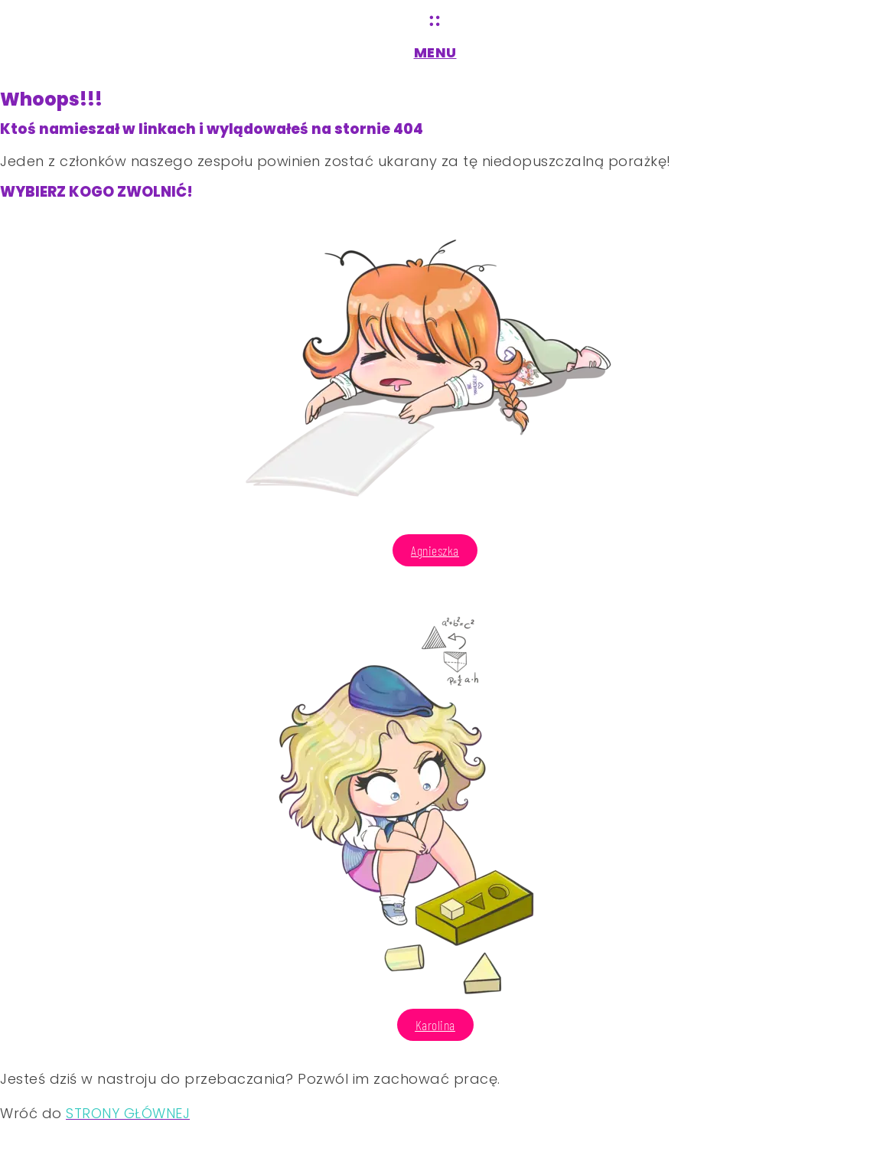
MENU (435, 52)
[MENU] (435, 21)
